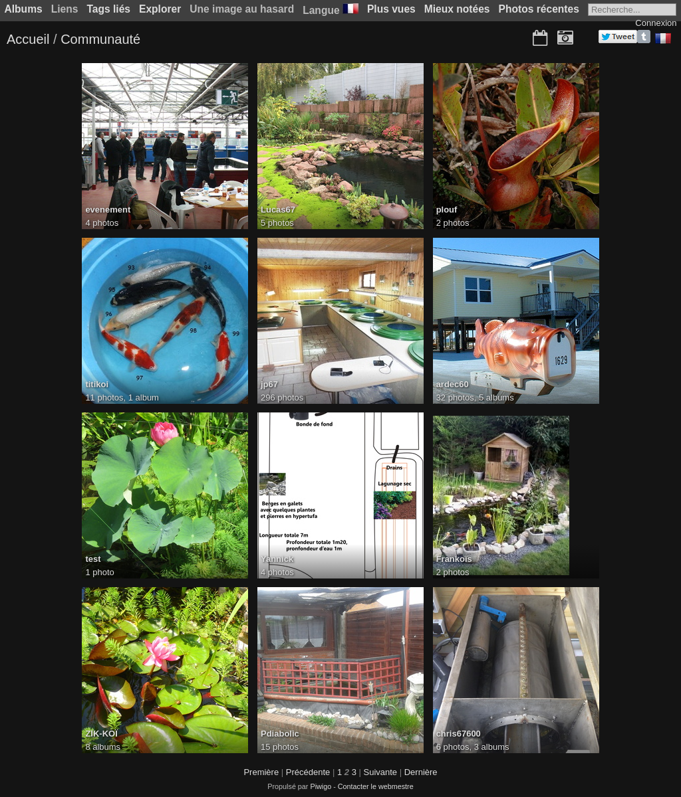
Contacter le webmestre (376, 786)
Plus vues (391, 9)
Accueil (28, 39)
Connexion (655, 23)
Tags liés (108, 9)
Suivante (381, 772)
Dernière (421, 772)
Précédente (308, 772)
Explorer (160, 9)
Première (261, 772)
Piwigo (320, 786)
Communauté (100, 39)
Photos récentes (539, 9)
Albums (24, 9)
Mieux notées (457, 9)
